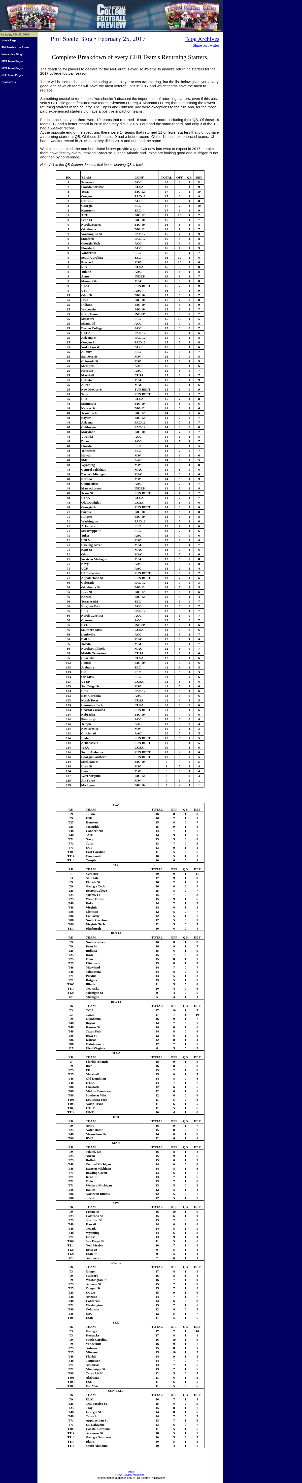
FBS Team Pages (12, 61)
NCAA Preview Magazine (130, 1474)
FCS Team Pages (12, 68)
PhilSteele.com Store (15, 47)
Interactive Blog (11, 54)
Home (130, 1471)
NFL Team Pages (12, 75)
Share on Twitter (206, 45)
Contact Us (8, 82)
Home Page (8, 40)
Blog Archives (202, 39)
